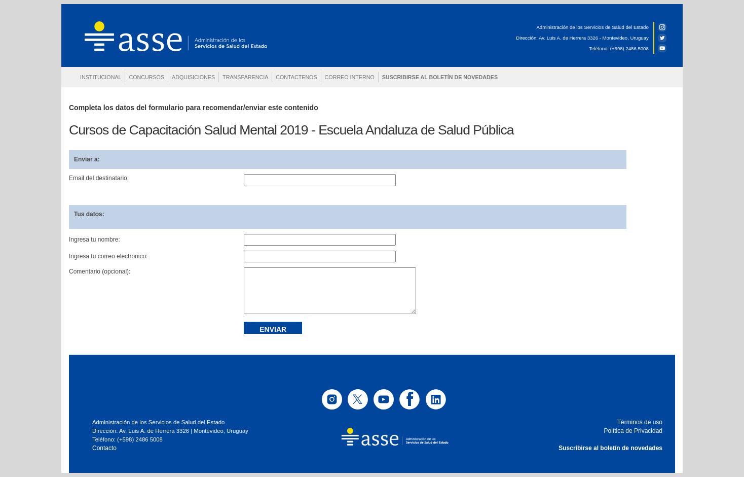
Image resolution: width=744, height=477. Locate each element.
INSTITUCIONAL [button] (100, 77)
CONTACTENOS (296, 77)
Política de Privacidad (633, 430)
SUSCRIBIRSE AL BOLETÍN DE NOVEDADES (440, 77)
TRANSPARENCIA (245, 77)
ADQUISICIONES (193, 77)
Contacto (104, 448)
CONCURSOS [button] (146, 77)
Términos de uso (639, 422)
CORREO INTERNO (350, 77)
